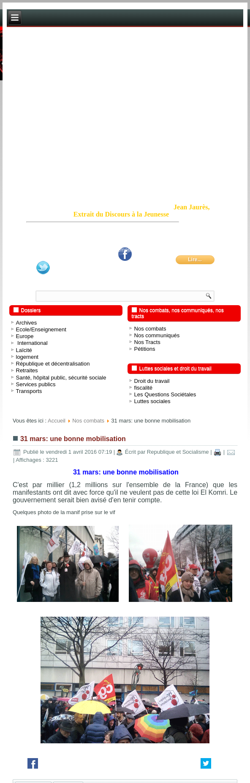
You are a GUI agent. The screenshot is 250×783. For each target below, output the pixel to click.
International (32, 343)
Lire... (194, 260)
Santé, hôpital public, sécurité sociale (61, 377)
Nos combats (150, 328)
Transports (29, 391)
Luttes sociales (152, 401)
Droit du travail (152, 381)
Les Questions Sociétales (165, 394)
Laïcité (24, 350)
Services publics (36, 384)
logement (27, 357)
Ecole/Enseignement (41, 329)
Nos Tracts (147, 342)
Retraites (27, 370)
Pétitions (144, 349)
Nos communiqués (157, 335)
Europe (25, 336)
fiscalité (143, 388)
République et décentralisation (53, 363)
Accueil (56, 420)
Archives (26, 323)
